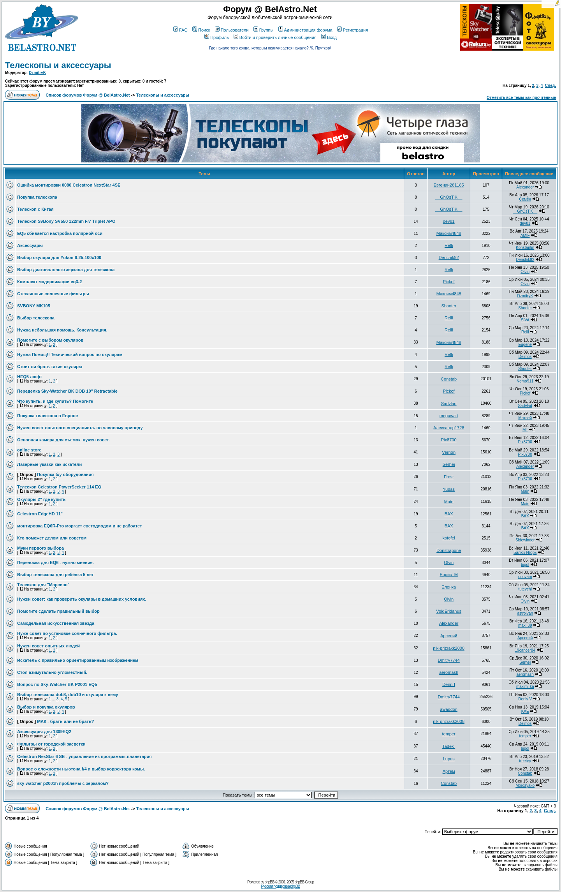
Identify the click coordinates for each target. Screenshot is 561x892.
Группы (263, 30)
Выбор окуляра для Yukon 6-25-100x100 (59, 257)
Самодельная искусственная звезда (55, 623)
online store (29, 450)
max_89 (525, 625)
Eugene (524, 344)
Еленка (448, 587)
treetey (525, 761)
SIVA (525, 320)
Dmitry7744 (449, 660)
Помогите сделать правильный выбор (58, 611)
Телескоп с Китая (35, 209)
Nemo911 (525, 381)
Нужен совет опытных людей (48, 645)
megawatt (449, 415)
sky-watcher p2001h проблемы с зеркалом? (63, 783)
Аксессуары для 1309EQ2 (44, 731)
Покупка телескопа (37, 197)
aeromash (448, 672)
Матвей (525, 418)
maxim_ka (525, 686)
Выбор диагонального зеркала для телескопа (65, 269)
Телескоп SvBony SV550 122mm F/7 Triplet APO (66, 221)
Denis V (525, 699)
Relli (449, 245)
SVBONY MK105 (33, 305)
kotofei (448, 538)
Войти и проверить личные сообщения (275, 37)
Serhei (449, 464)
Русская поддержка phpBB (280, 886)
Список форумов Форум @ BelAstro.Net (88, 95)
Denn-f (448, 684)
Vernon (448, 452)
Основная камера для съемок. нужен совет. (63, 439)
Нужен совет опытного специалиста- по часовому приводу (80, 427)
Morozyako (525, 785)
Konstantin (525, 247)
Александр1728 (448, 427)
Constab (449, 379)
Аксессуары (30, 245)
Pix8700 (449, 439)
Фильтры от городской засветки (51, 744)
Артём (449, 771)
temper (448, 734)
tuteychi (524, 589)
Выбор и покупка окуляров (46, 707)
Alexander (525, 187)
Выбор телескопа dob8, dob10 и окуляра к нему (67, 694)
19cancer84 (525, 650)
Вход (329, 37)
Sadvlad (449, 403)
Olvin (525, 272)
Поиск (201, 30)
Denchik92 (449, 257)
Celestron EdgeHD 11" (40, 513)
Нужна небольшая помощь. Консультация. (62, 330)
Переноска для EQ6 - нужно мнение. (55, 562)
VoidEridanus (448, 611)
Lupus (449, 758)
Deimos (525, 356)
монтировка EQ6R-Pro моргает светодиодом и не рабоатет (79, 526)
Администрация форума (305, 30)
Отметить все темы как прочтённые (521, 97)
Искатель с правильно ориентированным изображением (77, 660)
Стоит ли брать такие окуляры (49, 366)
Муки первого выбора (40, 548)
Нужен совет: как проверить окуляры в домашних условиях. (81, 599)
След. (550, 85)
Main (525, 491)
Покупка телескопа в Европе (47, 415)
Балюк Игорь (525, 552)
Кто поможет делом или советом (51, 538)
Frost (449, 476)
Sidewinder (525, 540)
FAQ (180, 30)
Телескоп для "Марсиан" (43, 584)
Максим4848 (448, 233)
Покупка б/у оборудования (65, 474)
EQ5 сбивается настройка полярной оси (59, 233)
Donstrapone (448, 550)
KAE (525, 711)
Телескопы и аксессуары (58, 65)
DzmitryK (37, 73)
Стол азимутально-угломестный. (52, 672)
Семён (525, 199)
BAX (449, 513)
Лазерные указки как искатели (49, 464)
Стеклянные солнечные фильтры (53, 293)
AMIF (525, 235)
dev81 (449, 221)
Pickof (449, 281)
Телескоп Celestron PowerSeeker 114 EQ (59, 487)
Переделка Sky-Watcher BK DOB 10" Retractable (67, 391)
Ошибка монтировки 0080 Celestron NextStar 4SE (68, 185)
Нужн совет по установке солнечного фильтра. (67, 633)
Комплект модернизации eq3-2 (49, 281)
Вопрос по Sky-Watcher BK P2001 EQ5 (57, 684)
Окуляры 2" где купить (41, 499)
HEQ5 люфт (29, 376)
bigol (525, 564)
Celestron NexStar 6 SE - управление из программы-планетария (84, 756)
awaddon (448, 709)
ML (525, 430)
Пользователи (232, 30)
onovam (525, 577)
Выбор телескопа (36, 318)
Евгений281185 (449, 185)
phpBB (269, 882)
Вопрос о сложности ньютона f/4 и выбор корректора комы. (81, 769)
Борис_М (448, 574)
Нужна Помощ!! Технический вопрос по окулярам (69, 354)
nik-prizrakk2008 (448, 648)
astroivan (525, 613)
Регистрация (352, 30)
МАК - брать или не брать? (65, 721)
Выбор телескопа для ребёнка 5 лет (55, 574)
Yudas (449, 489)
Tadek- (448, 746)
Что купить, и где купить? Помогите (55, 401)
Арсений (448, 635)
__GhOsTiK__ (448, 197)
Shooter (448, 305)
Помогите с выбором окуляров (50, 340)
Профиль (216, 37)
